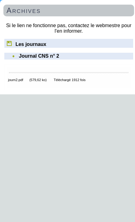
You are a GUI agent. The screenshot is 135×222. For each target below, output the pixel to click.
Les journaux (26, 43)
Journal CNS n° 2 (39, 56)
